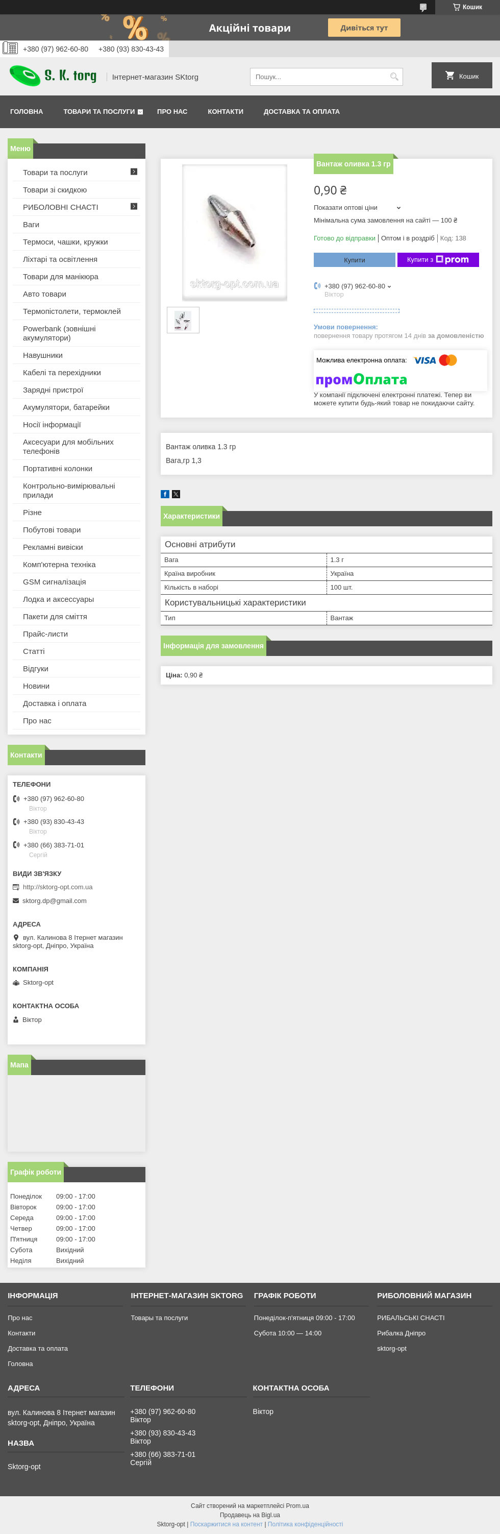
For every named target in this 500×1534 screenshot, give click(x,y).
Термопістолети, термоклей (72, 311)
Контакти (226, 111)
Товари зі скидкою (55, 189)
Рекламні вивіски (53, 547)
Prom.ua (297, 1505)
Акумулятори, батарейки (66, 407)
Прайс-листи (45, 633)
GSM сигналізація (54, 581)
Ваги (31, 224)
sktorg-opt (392, 1348)
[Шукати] (394, 77)
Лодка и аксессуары (58, 599)
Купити (354, 260)
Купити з (438, 259)
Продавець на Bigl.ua (250, 1515)
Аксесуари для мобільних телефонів (68, 446)
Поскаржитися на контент (226, 1524)
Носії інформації (52, 424)
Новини (36, 685)
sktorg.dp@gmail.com (54, 901)
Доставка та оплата (302, 111)
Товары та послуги (159, 1318)
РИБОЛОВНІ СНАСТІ (60, 207)
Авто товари (44, 293)
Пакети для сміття (55, 616)
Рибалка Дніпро (401, 1333)
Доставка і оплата (54, 703)
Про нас (172, 111)
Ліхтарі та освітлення (60, 259)
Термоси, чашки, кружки (65, 241)
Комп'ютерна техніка (59, 564)
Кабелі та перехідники (62, 372)
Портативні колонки (57, 468)
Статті (34, 651)
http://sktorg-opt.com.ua (58, 887)
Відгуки (35, 668)
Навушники (43, 355)
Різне (32, 512)
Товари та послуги (99, 111)
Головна (26, 111)
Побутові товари (52, 529)
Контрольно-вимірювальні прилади (69, 490)
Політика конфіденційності (305, 1524)
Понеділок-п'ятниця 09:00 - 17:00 (304, 1318)
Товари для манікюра (60, 276)
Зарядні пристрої (53, 389)
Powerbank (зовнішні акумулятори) (59, 333)
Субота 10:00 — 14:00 (287, 1333)
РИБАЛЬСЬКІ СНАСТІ (410, 1318)
